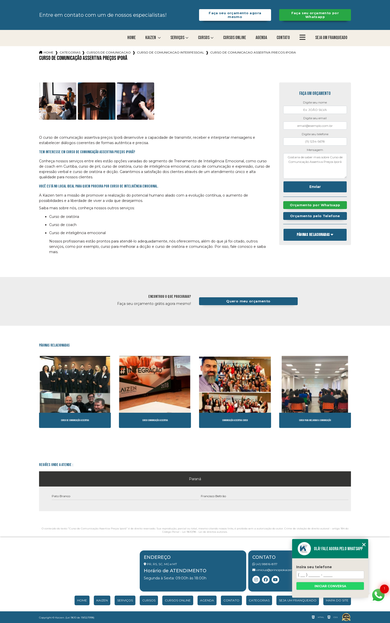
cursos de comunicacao (108, 52)
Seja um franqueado (331, 37)
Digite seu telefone (315, 134)
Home (131, 37)
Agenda (261, 37)
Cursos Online (234, 37)
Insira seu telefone (314, 567)
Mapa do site (337, 600)
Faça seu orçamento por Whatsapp (315, 15)
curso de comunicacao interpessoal (170, 52)
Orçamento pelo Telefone (315, 216)
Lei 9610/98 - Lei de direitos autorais (204, 531)
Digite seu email (315, 118)
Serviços (177, 37)
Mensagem (315, 150)
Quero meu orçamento (248, 301)
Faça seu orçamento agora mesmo (235, 15)
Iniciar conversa (330, 586)
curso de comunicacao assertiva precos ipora (253, 52)
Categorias (70, 52)
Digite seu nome (315, 102)
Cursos (203, 37)
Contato (283, 37)
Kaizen (151, 37)
